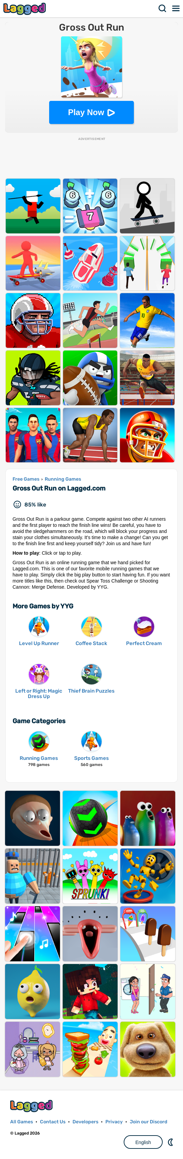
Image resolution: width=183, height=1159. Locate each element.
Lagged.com (32, 1106)
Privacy (114, 1122)
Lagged (25, 8)
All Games (21, 1122)
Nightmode (171, 1142)
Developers (85, 1122)
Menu (176, 8)
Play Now (86, 112)
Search (162, 8)
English (143, 1142)
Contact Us (52, 1122)
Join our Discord (148, 1122)
